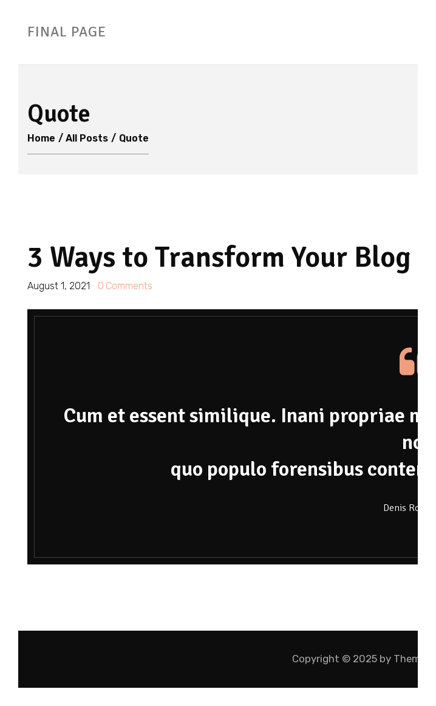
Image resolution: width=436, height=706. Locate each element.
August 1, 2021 (59, 286)
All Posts (87, 138)
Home (41, 138)
